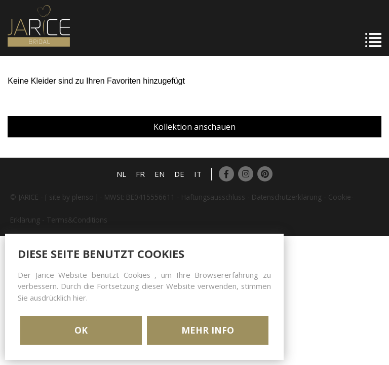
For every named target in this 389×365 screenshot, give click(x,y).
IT (198, 174)
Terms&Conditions (77, 220)
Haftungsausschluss (213, 197)
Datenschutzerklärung (287, 197)
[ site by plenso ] (71, 197)
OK (81, 330)
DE (179, 174)
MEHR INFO (207, 330)
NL (121, 174)
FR (140, 174)
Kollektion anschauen (194, 126)
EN (159, 174)
